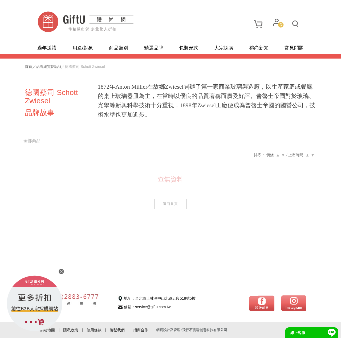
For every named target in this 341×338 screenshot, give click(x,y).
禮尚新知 (259, 48)
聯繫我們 (117, 330)
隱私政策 (70, 330)
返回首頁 (170, 204)
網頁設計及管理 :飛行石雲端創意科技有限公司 (191, 330)
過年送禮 (46, 48)
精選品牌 (153, 48)
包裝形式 (188, 48)
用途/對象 (82, 48)
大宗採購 (223, 48)
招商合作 (140, 330)
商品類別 (118, 48)
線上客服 (297, 333)
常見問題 (294, 48)
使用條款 (94, 330)
